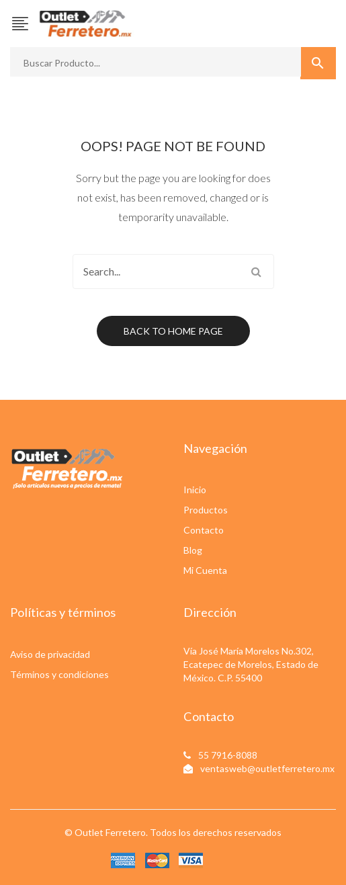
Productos (205, 509)
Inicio (194, 489)
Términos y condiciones (59, 674)
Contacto (203, 530)
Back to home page (173, 331)
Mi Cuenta (205, 570)
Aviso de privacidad (50, 654)
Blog (192, 550)
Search (256, 271)
